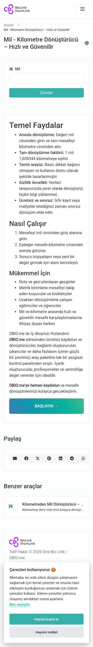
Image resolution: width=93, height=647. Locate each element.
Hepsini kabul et (46, 619)
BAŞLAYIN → (46, 406)
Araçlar (9, 25)
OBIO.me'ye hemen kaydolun (34, 385)
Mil (14, 69)
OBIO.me (17, 339)
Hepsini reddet (46, 632)
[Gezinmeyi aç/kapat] (82, 9)
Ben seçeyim (19, 604)
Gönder (46, 92)
